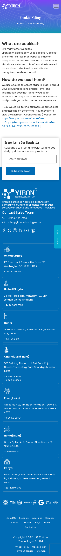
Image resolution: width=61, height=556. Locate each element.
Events (47, 522)
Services (49, 518)
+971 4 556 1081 (11, 338)
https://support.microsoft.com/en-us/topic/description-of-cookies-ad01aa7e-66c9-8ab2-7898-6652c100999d (28, 122)
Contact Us (30, 527)
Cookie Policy (39, 547)
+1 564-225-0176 (14, 218)
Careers (27, 522)
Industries (37, 518)
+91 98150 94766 (12, 380)
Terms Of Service (24, 551)
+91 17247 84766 (12, 376)
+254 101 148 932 (12, 487)
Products (24, 518)
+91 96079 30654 (12, 417)
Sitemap (41, 551)
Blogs (38, 522)
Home (20, 23)
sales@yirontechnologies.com (22, 222)
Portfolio (15, 522)
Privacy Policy (22, 547)
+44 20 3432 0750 (13, 305)
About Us (11, 518)
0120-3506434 (11, 451)
